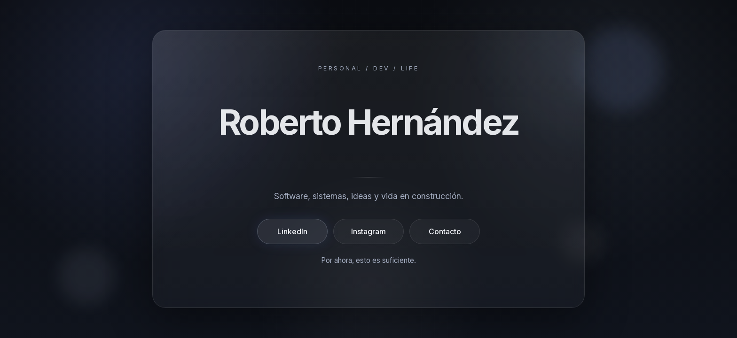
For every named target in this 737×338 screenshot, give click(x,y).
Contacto (445, 231)
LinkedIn (292, 231)
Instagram (368, 231)
